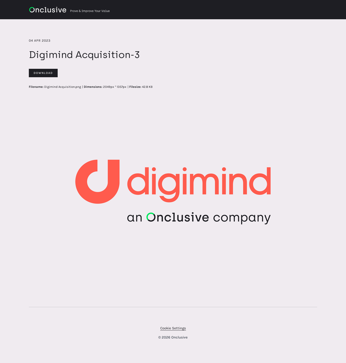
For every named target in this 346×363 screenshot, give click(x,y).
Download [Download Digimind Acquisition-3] (43, 73)
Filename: (36, 87)
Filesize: (135, 87)
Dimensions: (93, 87)
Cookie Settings (173, 328)
